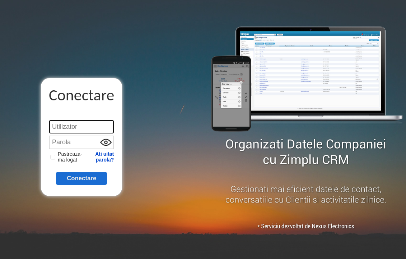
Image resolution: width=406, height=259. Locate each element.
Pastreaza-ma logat (66, 157)
